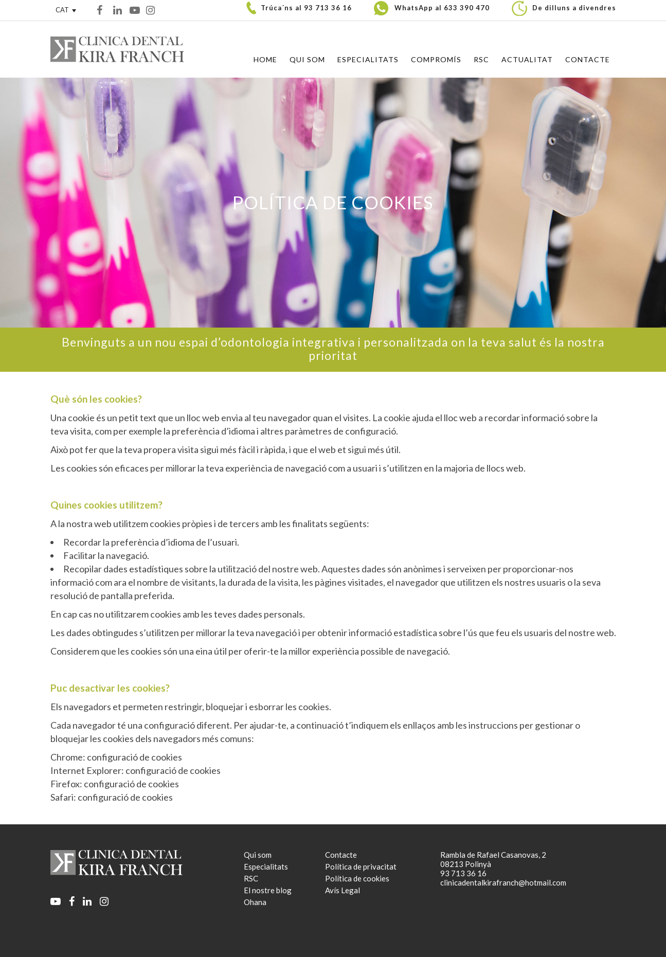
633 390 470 (467, 8)
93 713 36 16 (328, 8)
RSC (251, 878)
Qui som (258, 854)
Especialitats (266, 866)
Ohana (255, 902)
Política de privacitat (361, 866)
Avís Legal (342, 890)
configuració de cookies (134, 757)
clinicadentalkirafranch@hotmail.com (503, 882)
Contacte (341, 854)
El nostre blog (268, 890)
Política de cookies (357, 878)
